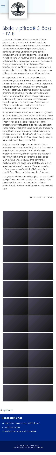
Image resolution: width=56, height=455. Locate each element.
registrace (40, 447)
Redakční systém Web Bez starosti (24, 447)
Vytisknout (6, 410)
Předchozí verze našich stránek (20, 431)
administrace (35, 445)
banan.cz (26, 445)
